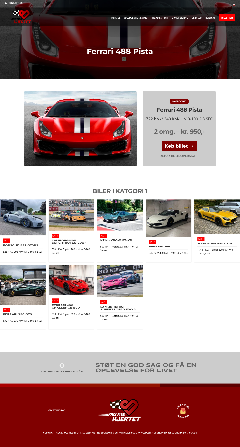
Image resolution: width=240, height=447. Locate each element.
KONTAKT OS (14, 2)
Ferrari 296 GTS (17, 314)
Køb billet (176, 146)
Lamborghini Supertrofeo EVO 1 (69, 241)
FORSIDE (115, 18)
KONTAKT (210, 18)
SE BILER (197, 18)
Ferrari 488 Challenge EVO (66, 306)
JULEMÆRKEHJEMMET (136, 18)
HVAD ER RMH (160, 18)
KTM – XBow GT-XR (116, 240)
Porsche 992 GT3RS (20, 245)
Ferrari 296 (159, 247)
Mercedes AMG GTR (214, 243)
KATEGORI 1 (179, 101)
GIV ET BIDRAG (180, 18)
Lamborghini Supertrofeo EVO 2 (118, 308)
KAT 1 (6, 240)
